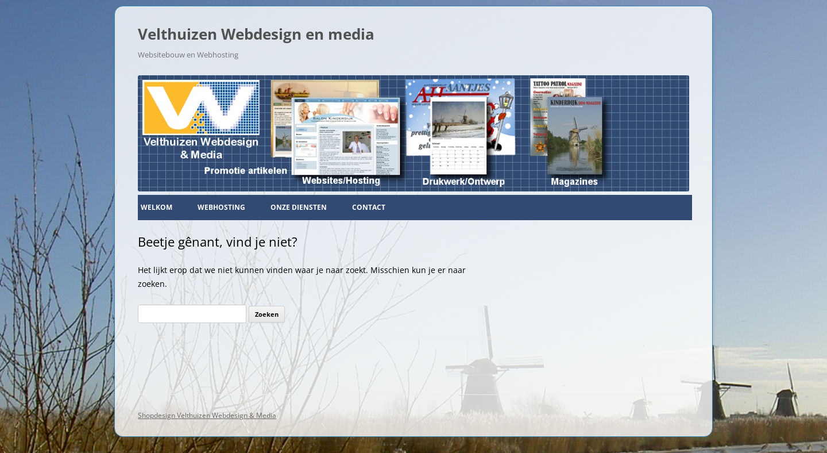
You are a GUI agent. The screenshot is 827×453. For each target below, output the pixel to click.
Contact (368, 207)
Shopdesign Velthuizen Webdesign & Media (207, 415)
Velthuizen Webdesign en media (256, 34)
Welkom (156, 207)
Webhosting (221, 207)
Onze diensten (298, 207)
